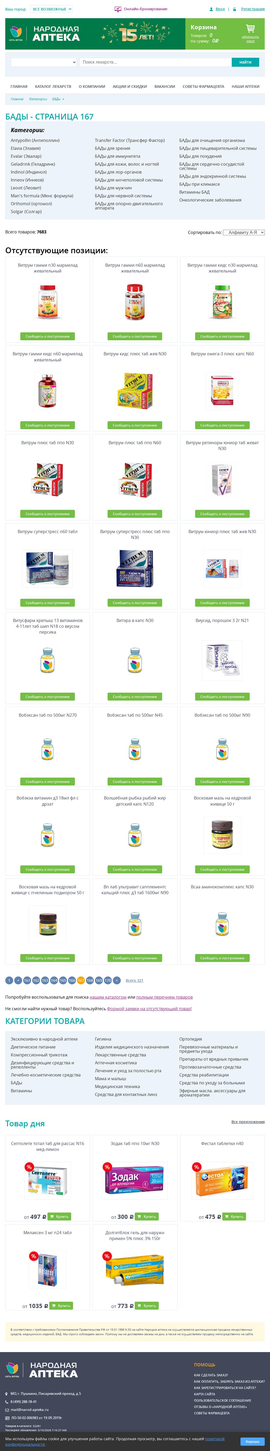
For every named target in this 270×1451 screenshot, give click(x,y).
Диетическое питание (33, 1047)
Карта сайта (204, 1394)
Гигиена (103, 1039)
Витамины (21, 1091)
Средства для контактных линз (126, 1094)
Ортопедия (190, 1039)
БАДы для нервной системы (123, 196)
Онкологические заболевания (210, 200)
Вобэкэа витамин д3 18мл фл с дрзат (48, 801)
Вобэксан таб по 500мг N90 (222, 715)
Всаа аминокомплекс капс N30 (222, 887)
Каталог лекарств (53, 86)
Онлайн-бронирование (145, 8)
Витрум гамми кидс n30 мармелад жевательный (222, 268)
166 (72, 980)
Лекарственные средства (120, 1055)
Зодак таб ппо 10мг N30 (135, 1143)
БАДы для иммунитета (117, 156)
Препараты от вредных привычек (213, 1059)
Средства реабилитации (204, 1075)
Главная (19, 86)
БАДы (16, 1083)
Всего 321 (134, 980)
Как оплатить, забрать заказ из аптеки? (229, 1381)
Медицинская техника (117, 1086)
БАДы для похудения (200, 156)
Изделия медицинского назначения (132, 1047)
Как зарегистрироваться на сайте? (225, 1388)
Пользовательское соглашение (222, 1400)
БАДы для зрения (112, 148)
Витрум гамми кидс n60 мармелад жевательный (48, 356)
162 (36, 980)
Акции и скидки (130, 86)
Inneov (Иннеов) (27, 180)
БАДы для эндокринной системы (212, 176)
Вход (220, 8)
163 (45, 980)
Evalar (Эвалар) (26, 156)
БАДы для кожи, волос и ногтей (127, 164)
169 (99, 980)
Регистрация (253, 8)
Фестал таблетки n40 (222, 1143)
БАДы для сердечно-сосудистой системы (211, 166)
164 (54, 980)
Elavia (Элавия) (26, 148)
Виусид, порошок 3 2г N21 (222, 620)
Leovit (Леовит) (26, 188)
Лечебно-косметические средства (46, 1075)
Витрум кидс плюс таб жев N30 (135, 354)
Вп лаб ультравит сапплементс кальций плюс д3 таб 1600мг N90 (135, 889)
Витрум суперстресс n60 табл (48, 531)
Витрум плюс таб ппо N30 (47, 443)
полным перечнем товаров (164, 997)
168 (90, 980)
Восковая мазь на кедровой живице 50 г (222, 801)
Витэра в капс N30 (135, 620)
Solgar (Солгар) (26, 211)
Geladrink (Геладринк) (33, 164)
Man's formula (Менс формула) (42, 196)
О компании (92, 86)
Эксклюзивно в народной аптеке (44, 1039)
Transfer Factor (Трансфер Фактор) (130, 140)
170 (108, 980)
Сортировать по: (226, 232)
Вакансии (165, 86)
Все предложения (248, 1121)
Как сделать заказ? (211, 1375)
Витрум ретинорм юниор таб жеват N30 (222, 445)
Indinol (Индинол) (29, 172)
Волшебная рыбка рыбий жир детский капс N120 (135, 801)
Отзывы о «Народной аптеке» (220, 1407)
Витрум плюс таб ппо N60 (135, 443)
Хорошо (252, 1442)
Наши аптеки (245, 86)
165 (63, 980)
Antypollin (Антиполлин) (35, 140)
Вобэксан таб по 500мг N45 (135, 715)
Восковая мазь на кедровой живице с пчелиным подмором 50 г (47, 889)
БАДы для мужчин (113, 188)
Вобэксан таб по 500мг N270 (48, 715)
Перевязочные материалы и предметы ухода (208, 1049)
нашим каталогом (108, 997)
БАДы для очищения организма (212, 140)
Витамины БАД (194, 192)
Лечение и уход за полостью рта (128, 1071)
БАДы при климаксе (199, 184)
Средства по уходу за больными (212, 1083)
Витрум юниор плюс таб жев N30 (222, 531)
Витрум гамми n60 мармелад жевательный (135, 268)
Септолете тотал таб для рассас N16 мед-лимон (47, 1146)
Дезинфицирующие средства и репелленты (42, 1065)
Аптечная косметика (116, 1063)
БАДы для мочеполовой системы (129, 180)
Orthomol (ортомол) (31, 204)
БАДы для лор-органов (118, 172)
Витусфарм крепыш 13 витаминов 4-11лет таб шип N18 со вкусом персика (48, 626)
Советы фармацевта (203, 86)
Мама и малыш (110, 1078)
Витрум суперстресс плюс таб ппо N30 (135, 534)
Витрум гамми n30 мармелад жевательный (48, 268)
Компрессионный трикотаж (39, 1055)
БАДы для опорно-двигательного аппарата (129, 206)
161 (27, 980)
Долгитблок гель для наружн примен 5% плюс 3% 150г (134, 1235)
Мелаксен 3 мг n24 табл (47, 1232)
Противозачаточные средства (210, 1067)
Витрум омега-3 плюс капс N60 (222, 354)
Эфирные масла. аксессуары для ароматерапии (212, 1093)
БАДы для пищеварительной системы (218, 148)
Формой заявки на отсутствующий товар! (149, 1009)
